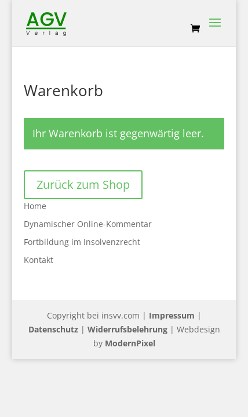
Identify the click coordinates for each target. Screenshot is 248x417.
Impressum (172, 315)
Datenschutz (53, 329)
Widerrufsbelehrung (127, 329)
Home (35, 205)
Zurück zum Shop (83, 184)
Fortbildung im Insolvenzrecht (82, 241)
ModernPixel (130, 343)
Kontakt (38, 259)
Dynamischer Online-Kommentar (88, 223)
